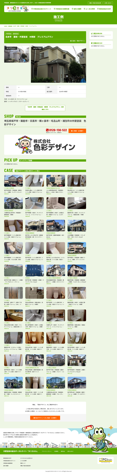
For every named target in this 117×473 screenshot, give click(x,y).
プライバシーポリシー (47, 451)
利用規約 (56, 451)
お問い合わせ (107, 3)
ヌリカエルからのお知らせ (26, 458)
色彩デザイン (81, 41)
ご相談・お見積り (77, 131)
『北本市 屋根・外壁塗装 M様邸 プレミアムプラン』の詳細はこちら (45, 108)
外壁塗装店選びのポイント (42, 9)
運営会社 (63, 451)
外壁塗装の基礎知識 (62, 9)
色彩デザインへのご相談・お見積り (45, 418)
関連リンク (22, 463)
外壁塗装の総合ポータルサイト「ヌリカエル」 (20, 451)
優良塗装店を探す (105, 9)
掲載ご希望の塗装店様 (95, 3)
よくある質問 (90, 9)
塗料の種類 (77, 9)
